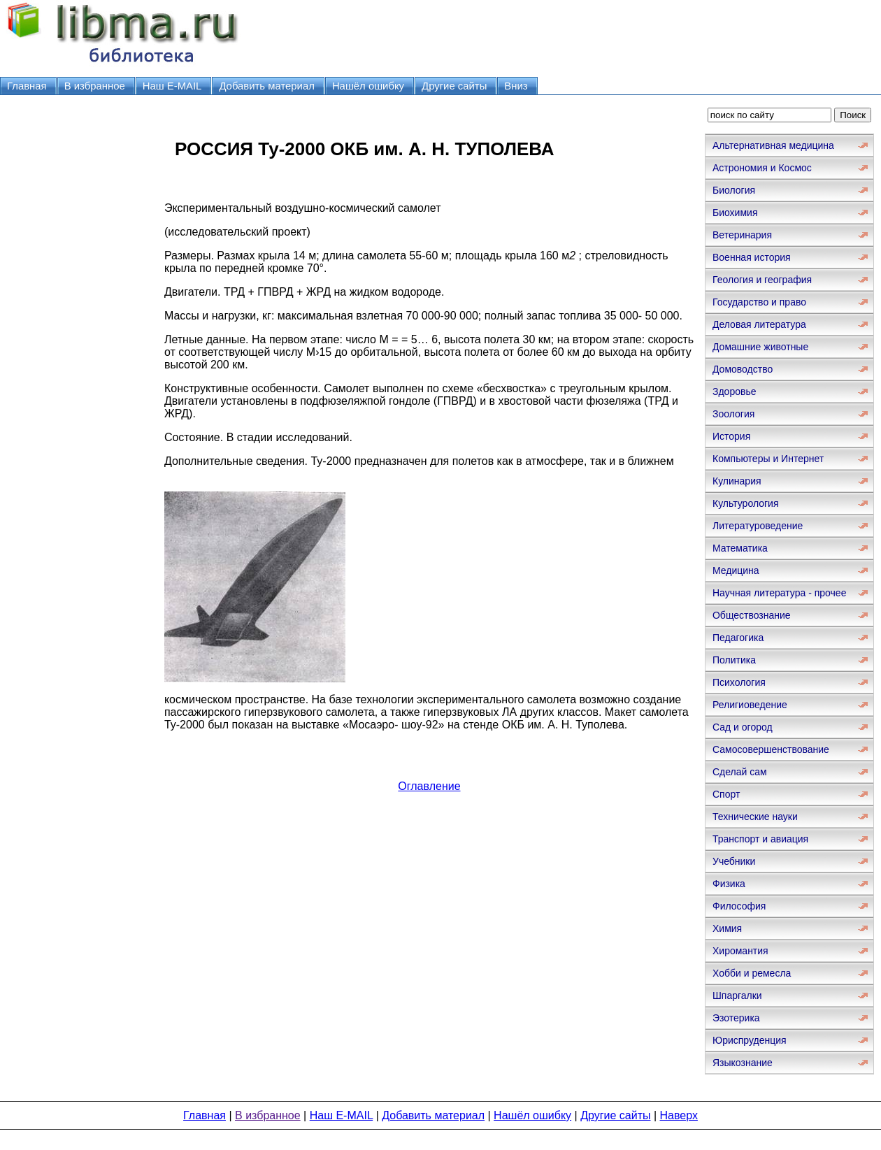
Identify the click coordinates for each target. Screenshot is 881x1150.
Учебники (733, 861)
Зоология (733, 413)
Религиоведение (749, 704)
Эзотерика (736, 1017)
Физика (728, 883)
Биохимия (734, 212)
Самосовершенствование (770, 749)
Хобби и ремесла (751, 973)
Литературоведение (757, 525)
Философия (739, 906)
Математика (740, 548)
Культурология (745, 503)
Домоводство (742, 369)
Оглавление (429, 786)
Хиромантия (740, 950)
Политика (734, 660)
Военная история (751, 257)
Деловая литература (759, 324)
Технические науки (755, 816)
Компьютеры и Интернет (768, 458)
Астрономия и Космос (762, 167)
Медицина (735, 570)
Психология (739, 682)
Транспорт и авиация (760, 838)
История (731, 436)
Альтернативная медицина (773, 145)
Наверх (679, 1115)
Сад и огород (742, 727)
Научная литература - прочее (779, 592)
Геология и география (762, 279)
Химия (727, 928)
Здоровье (734, 391)
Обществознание (751, 615)
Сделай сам (739, 771)
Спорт (726, 794)
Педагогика (738, 637)
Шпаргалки (737, 995)
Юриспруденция (749, 1040)
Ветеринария (742, 234)
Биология (733, 190)
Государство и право (759, 302)
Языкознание (742, 1062)
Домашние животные (760, 346)
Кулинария (736, 481)
